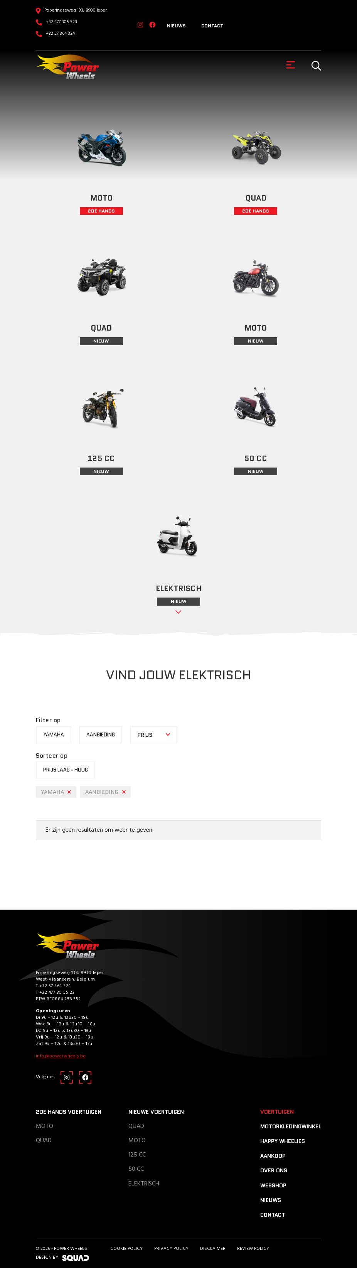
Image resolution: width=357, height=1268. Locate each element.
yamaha (53, 734)
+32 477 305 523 (61, 22)
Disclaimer (213, 1249)
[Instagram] (140, 25)
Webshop (273, 1185)
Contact (212, 25)
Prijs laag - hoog (65, 769)
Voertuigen (277, 1112)
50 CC (136, 1169)
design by (62, 1257)
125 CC (137, 1155)
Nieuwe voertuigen (156, 1112)
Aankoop (273, 1156)
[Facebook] (152, 25)
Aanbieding (100, 734)
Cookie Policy (126, 1249)
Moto (44, 1126)
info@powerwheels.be (61, 1056)
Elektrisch (143, 1184)
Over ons (273, 1170)
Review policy (253, 1249)
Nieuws (176, 25)
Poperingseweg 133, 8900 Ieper (75, 10)
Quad (44, 1141)
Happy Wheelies (282, 1141)
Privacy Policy (171, 1249)
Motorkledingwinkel (290, 1126)
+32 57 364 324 (60, 33)
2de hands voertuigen (68, 1112)
